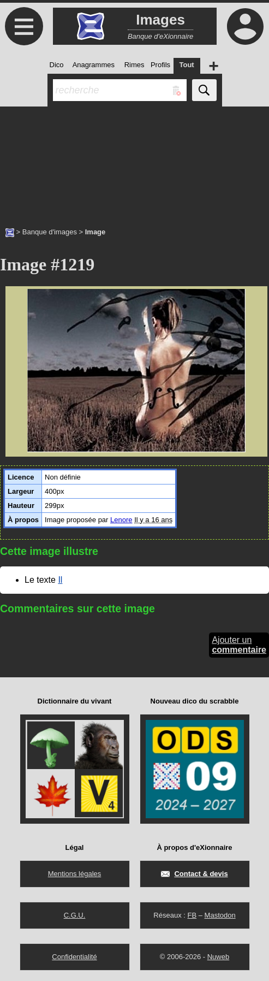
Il (60, 579)
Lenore (121, 520)
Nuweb (218, 957)
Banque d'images (49, 232)
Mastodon (220, 915)
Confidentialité (74, 957)
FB (191, 915)
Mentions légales (74, 874)
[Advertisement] (134, 161)
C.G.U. (75, 915)
